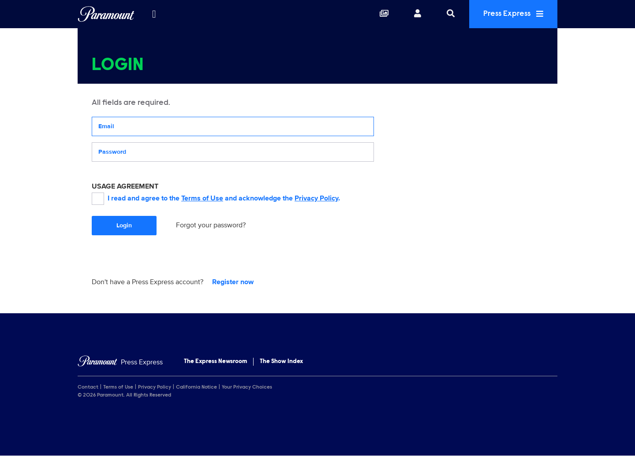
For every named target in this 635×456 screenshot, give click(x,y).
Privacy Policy (316, 198)
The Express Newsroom (215, 362)
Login (124, 225)
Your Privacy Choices (247, 387)
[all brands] (153, 14)
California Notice (196, 387)
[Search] (451, 14)
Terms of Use (202, 198)
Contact (88, 387)
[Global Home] (106, 14)
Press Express (513, 14)
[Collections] (384, 14)
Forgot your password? (211, 225)
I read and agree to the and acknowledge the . (216, 199)
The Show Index (281, 362)
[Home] (120, 362)
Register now (233, 282)
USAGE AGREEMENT (125, 186)
